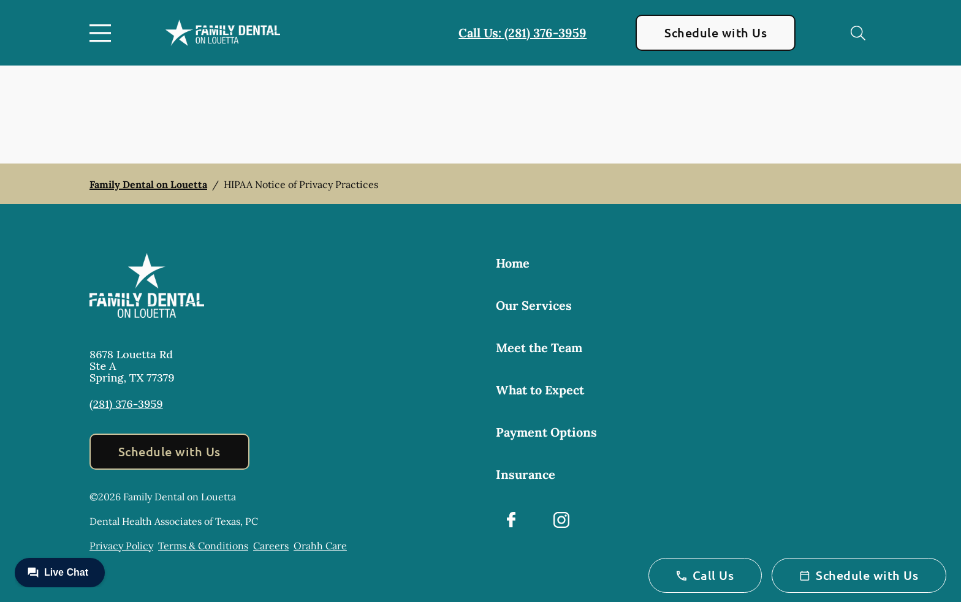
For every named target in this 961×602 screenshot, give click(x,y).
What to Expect (540, 389)
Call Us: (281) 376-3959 (522, 32)
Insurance (525, 474)
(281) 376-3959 (126, 404)
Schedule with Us (715, 32)
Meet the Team (539, 347)
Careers (271, 546)
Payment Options (546, 432)
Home (513, 263)
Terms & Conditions (203, 546)
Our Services (534, 305)
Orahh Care (320, 546)
